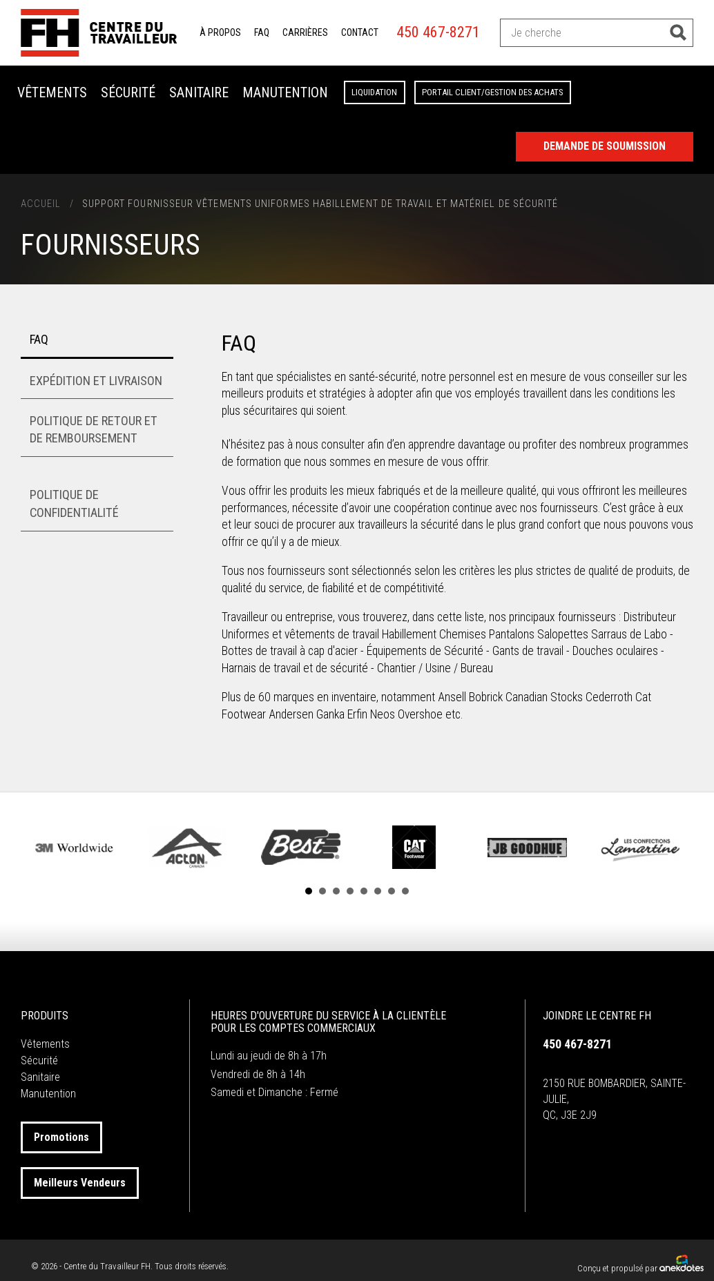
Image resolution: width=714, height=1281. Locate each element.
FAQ (261, 32)
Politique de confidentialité (74, 503)
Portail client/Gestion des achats (492, 92)
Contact (359, 32)
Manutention (285, 92)
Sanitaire (199, 92)
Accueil (41, 204)
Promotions (61, 1137)
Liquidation (374, 92)
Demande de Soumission (604, 146)
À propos (220, 32)
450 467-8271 (438, 32)
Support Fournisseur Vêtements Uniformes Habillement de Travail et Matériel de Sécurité (320, 204)
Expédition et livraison (96, 380)
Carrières (305, 32)
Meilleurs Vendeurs (80, 1182)
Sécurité (128, 92)
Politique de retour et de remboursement (93, 429)
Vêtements (52, 92)
